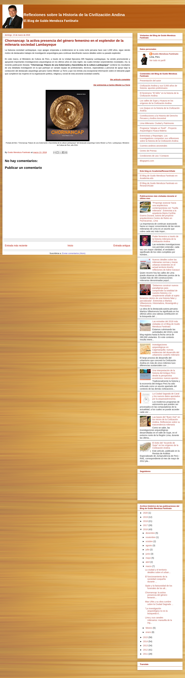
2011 (145, 654)
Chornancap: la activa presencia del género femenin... (156, 595)
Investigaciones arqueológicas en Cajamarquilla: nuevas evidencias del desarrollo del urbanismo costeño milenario (166, 349)
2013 (145, 645)
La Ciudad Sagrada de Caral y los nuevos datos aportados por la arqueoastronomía (166, 396)
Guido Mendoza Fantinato (165, 54)
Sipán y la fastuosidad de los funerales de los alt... (158, 586)
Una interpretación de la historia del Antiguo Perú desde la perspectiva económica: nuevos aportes (165, 374)
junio (148, 554)
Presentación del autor (150, 80)
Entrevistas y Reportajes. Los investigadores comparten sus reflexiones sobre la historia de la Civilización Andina (159, 138)
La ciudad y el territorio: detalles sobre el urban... (158, 571)
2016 (145, 529)
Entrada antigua (121, 245)
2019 (145, 517)
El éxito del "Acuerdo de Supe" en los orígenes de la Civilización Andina (165, 445)
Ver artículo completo (120, 79)
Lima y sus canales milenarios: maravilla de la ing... (158, 620)
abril (148, 562)
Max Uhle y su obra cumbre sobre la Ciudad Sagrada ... (159, 602)
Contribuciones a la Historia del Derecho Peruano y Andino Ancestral (159, 116)
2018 (145, 521)
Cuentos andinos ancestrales (153, 146)
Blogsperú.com (147, 161)
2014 (145, 641)
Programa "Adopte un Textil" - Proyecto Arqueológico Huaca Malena (158, 129)
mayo (148, 558)
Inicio (70, 245)
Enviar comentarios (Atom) (73, 253)
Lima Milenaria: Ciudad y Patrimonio (157, 123)
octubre (149, 541)
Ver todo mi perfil (157, 60)
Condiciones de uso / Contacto (154, 156)
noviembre (151, 537)
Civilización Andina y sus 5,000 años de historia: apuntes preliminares (158, 86)
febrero (149, 628)
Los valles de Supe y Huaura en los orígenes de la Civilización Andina (156, 101)
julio (148, 549)
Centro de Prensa (148, 151)
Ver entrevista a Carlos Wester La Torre (111, 85)
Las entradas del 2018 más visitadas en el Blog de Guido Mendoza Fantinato (166, 324)
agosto (149, 545)
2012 (145, 650)
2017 (145, 525)
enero (149, 632)
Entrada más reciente (16, 245)
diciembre (150, 533)
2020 (145, 513)
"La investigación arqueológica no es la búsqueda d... (156, 611)
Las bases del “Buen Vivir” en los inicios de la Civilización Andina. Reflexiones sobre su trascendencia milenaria (166, 421)
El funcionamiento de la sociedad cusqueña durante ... (156, 579)
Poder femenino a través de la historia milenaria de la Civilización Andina (165, 239)
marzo (149, 566)
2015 (145, 637)
